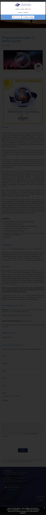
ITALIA (16, 17)
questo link (23, 510)
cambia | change (28, 17)
